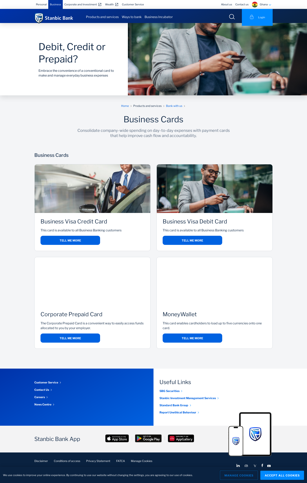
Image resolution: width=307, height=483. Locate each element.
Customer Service (133, 4)
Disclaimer (41, 463)
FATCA (120, 463)
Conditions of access (67, 463)
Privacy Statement (98, 463)
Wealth (109, 4)
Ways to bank (132, 17)
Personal (41, 4)
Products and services (102, 17)
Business (55, 4)
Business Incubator (159, 17)
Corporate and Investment (80, 4)
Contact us (242, 4)
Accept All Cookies (282, 475)
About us (226, 4)
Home (125, 108)
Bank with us (174, 108)
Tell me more (70, 243)
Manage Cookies (141, 463)
